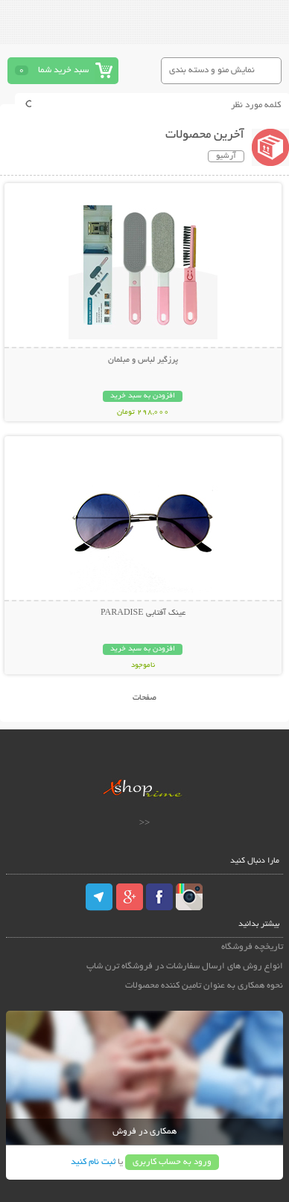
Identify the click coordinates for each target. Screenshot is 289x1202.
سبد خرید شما (63, 70)
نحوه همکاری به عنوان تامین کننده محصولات (204, 986)
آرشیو (226, 156)
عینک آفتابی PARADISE (143, 613)
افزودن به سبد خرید (142, 396)
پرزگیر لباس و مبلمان (143, 360)
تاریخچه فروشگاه (252, 947)
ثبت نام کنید (93, 1162)
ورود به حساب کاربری (172, 1162)
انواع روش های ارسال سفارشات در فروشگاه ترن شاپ (184, 966)
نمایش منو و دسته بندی (212, 70)
